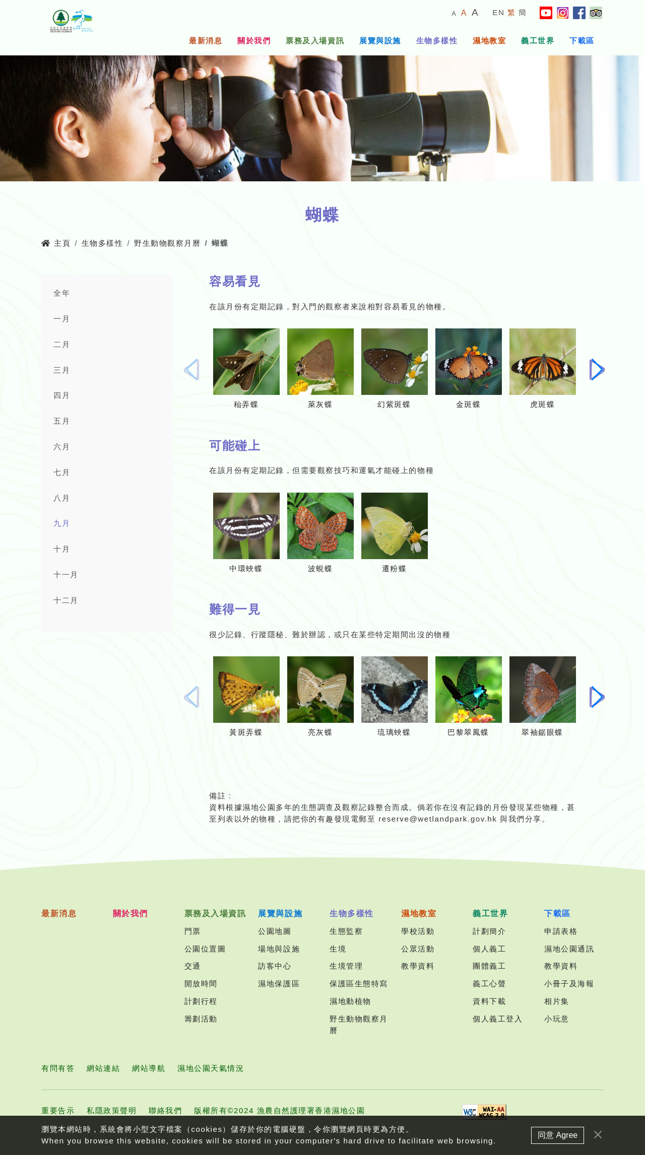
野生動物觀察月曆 (167, 243)
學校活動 (417, 931)
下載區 (582, 40)
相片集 (556, 1001)
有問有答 (58, 1068)
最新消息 (205, 40)
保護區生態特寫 (359, 983)
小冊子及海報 (569, 983)
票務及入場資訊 (315, 40)
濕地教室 (489, 40)
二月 (61, 344)
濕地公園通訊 (569, 948)
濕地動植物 (350, 1001)
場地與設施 (279, 948)
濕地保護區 (279, 983)
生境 (338, 948)
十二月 (66, 600)
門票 (192, 931)
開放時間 (201, 983)
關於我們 (254, 40)
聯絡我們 (165, 1110)
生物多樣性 (437, 40)
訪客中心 (274, 966)
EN (498, 12)
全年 (61, 293)
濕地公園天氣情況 (210, 1068)
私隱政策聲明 (112, 1110)
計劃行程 (201, 1001)
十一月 (66, 574)
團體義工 (489, 966)
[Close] (598, 1143)
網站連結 (103, 1068)
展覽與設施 (380, 40)
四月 (61, 395)
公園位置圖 (205, 948)
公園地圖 (274, 931)
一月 (61, 318)
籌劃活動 (201, 1018)
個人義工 (489, 948)
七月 (61, 472)
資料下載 (489, 1001)
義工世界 (537, 40)
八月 (61, 498)
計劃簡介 (489, 931)
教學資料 (417, 966)
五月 (61, 421)
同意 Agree (557, 1144)
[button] (597, 370)
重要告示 (58, 1110)
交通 (192, 966)
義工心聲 (489, 983)
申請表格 (560, 931)
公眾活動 (417, 948)
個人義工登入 (498, 1018)
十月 (61, 549)
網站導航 (148, 1068)
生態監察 (346, 931)
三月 (61, 370)
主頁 (56, 243)
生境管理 (346, 966)
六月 (61, 446)
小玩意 (556, 1018)
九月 (61, 523)
